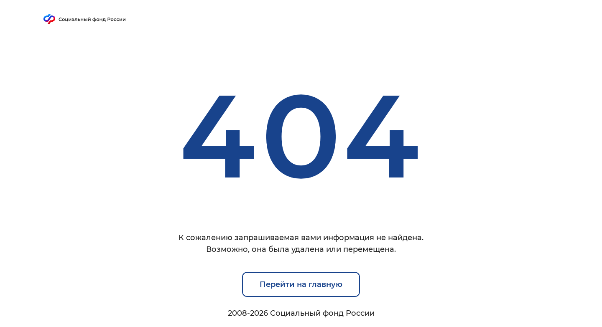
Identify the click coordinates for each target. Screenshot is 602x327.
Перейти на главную (301, 284)
